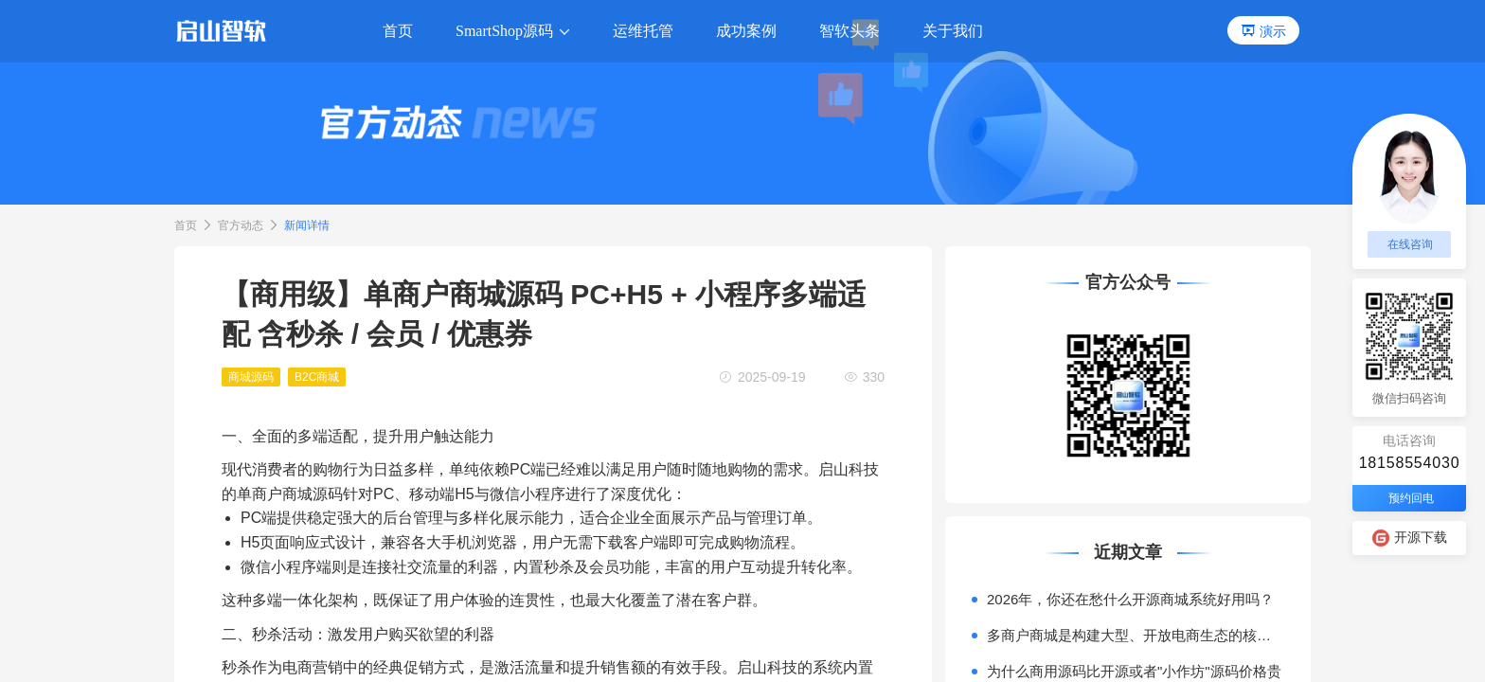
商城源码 (251, 377)
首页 (185, 225)
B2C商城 (317, 377)
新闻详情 (307, 225)
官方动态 (240, 225)
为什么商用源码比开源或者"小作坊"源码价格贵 (1134, 671)
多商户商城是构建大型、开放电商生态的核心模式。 (1135, 635)
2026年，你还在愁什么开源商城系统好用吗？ (1130, 599)
